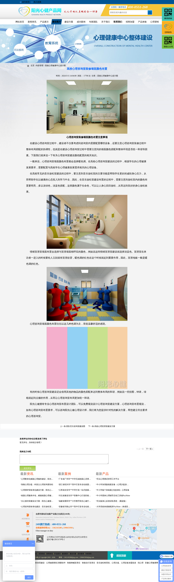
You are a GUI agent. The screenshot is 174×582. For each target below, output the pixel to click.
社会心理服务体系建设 (35, 563)
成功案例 (81, 22)
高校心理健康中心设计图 (55, 66)
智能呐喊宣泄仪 (73, 563)
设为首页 (26, 2)
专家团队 (93, 22)
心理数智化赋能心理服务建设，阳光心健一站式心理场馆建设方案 (38, 479)
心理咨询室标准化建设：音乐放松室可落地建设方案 (38, 507)
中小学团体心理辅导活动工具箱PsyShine (113, 496)
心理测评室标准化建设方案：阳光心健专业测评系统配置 (38, 490)
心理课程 (154, 22)
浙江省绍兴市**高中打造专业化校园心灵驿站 (76, 484)
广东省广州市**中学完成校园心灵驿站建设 (76, 479)
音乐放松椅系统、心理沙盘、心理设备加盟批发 (116, 563)
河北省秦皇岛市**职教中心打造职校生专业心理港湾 (76, 496)
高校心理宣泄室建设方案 (104, 426)
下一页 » (149, 449)
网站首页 (19, 22)
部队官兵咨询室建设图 (75, 426)
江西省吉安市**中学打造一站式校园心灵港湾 (76, 490)
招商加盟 (130, 22)
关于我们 (105, 22)
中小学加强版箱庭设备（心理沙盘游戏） (113, 484)
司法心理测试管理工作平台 (108, 479)
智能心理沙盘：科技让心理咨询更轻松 (37, 484)
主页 (32, 66)
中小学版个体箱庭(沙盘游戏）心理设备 (113, 490)
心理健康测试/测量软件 (56, 563)
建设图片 (56, 22)
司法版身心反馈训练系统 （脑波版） (112, 501)
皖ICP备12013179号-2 (56, 539)
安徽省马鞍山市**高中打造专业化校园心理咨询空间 (76, 507)
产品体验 (142, 22)
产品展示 (44, 22)
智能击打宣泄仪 (88, 563)
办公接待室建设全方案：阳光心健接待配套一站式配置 (38, 501)
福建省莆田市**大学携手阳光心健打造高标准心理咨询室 (76, 501)
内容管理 (39, 66)
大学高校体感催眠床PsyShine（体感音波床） (113, 507)
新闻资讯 (32, 22)
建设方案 (69, 22)
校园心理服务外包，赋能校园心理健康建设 (38, 496)
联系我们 (118, 22)
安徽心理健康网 (151, 563)
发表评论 (23, 439)
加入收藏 (37, 2)
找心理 (140, 563)
